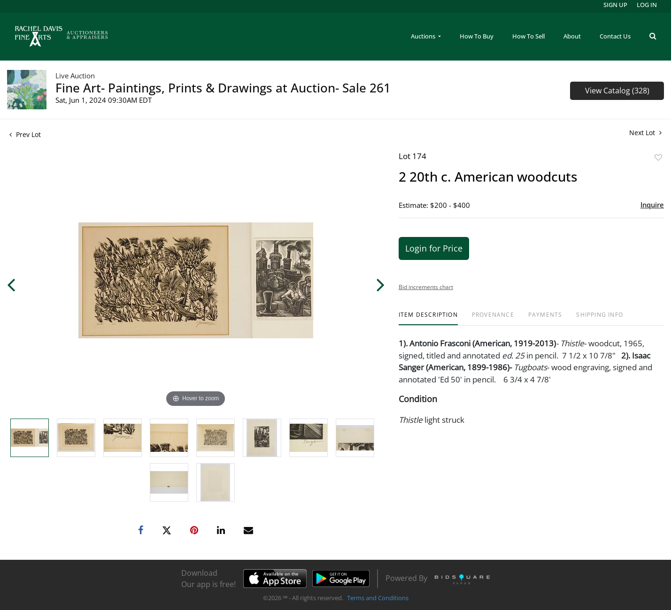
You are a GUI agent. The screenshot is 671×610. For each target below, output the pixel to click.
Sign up (615, 4)
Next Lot (645, 133)
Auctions (424, 36)
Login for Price (434, 248)
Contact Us (615, 36)
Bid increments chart (426, 287)
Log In (647, 4)
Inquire (652, 204)
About (572, 36)
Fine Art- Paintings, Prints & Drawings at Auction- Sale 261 (223, 87)
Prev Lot (25, 134)
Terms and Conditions (378, 598)
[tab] (428, 318)
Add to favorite (658, 157)
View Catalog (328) (617, 90)
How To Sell (528, 36)
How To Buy (477, 36)
